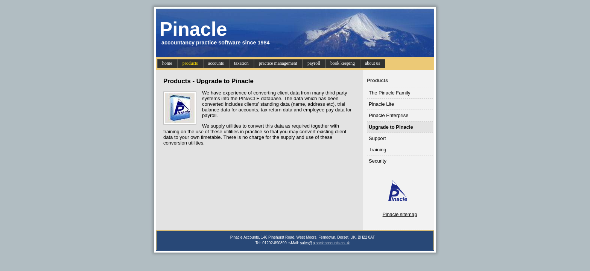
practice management (278, 63)
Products (377, 80)
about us (372, 63)
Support (377, 138)
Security (377, 161)
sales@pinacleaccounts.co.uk (325, 243)
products (190, 63)
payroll (313, 63)
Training (377, 149)
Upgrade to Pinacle (391, 127)
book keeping (342, 63)
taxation (241, 63)
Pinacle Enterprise (389, 115)
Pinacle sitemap (400, 214)
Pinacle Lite (381, 104)
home (167, 63)
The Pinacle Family (390, 93)
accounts (216, 63)
